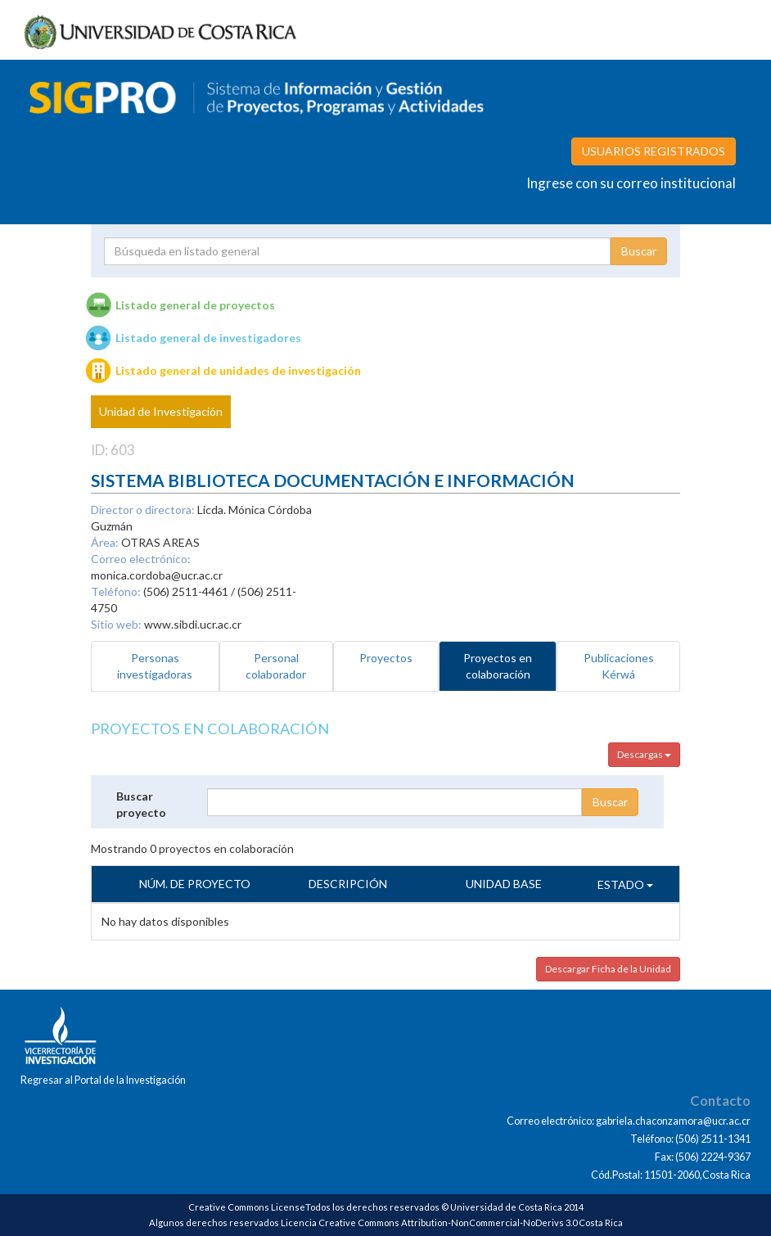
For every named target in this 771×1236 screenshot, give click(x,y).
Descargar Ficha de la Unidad (608, 969)
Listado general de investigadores (208, 338)
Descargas (644, 754)
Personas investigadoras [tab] (154, 666)
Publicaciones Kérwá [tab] (619, 666)
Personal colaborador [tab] (276, 666)
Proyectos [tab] (386, 658)
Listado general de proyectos (195, 305)
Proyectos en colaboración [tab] (497, 666)
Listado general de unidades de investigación (238, 370)
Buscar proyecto (141, 804)
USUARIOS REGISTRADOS (653, 151)
